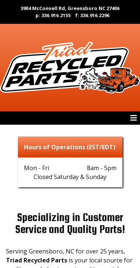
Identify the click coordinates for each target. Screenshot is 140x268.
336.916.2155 (56, 15)
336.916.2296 (94, 15)
